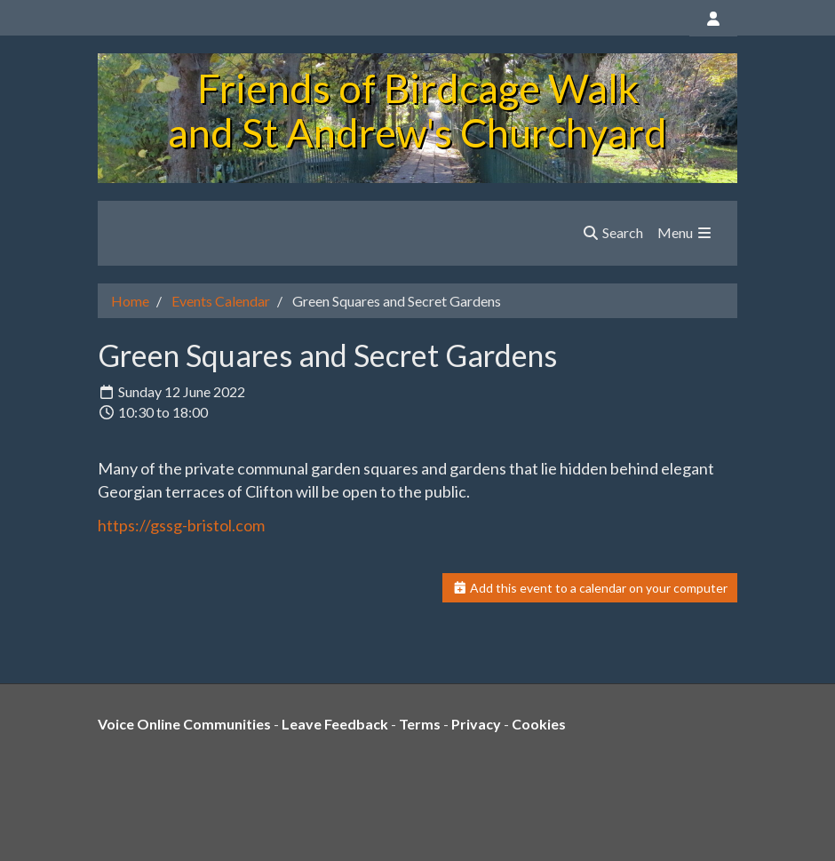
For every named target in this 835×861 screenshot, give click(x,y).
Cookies (539, 723)
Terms (420, 723)
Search (612, 232)
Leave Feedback (335, 723)
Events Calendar (220, 300)
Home (130, 300)
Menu (685, 232)
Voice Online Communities (184, 723)
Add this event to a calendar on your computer (590, 587)
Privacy (476, 723)
